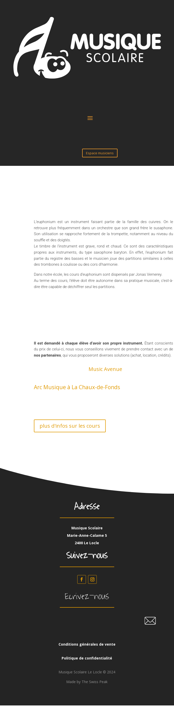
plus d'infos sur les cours (70, 425)
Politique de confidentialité (87, 658)
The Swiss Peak (95, 681)
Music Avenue (105, 369)
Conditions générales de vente (87, 644)
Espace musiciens (100, 153)
